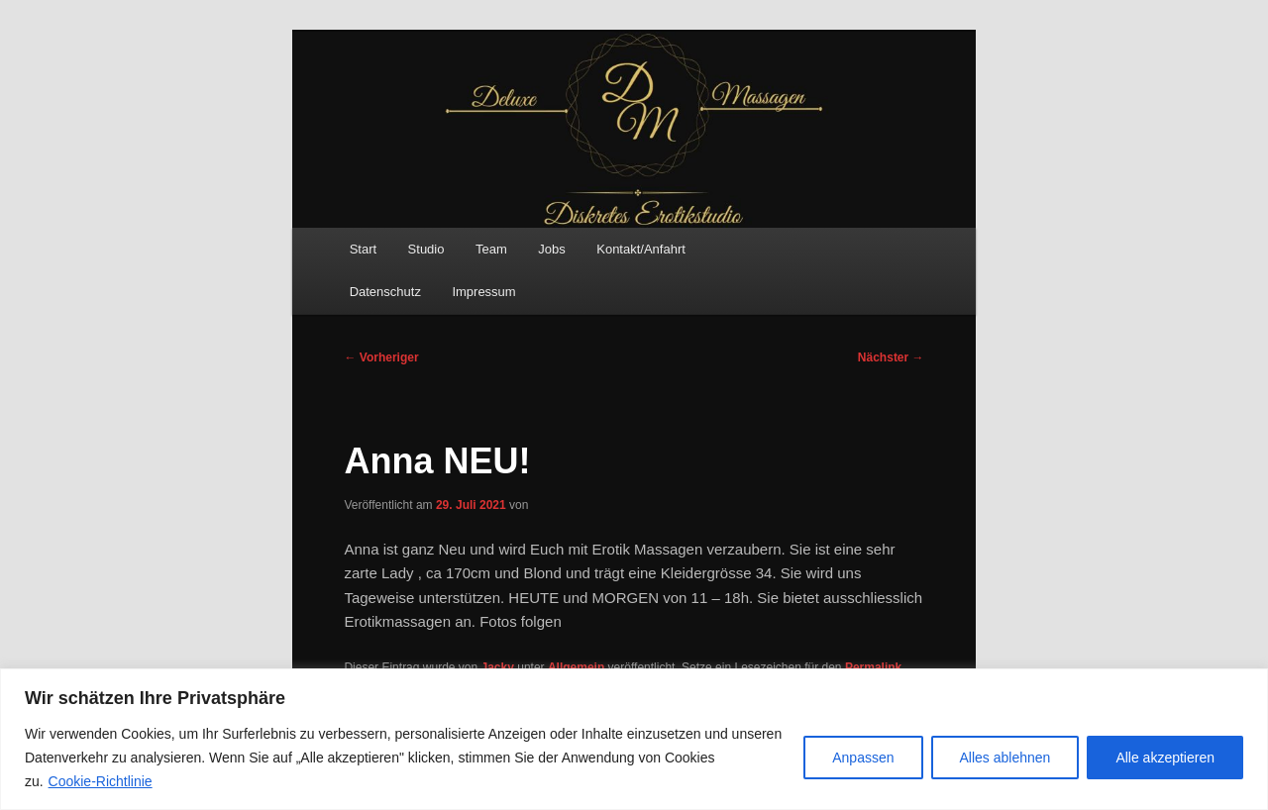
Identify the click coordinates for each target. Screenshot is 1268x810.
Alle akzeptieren (1165, 757)
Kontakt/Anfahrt (641, 249)
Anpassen (863, 757)
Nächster (891, 357)
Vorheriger (381, 357)
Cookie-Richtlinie (101, 781)
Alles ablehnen (1005, 757)
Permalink (873, 667)
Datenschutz (385, 291)
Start (363, 249)
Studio (426, 249)
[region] (634, 739)
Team (491, 249)
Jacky (497, 667)
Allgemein (576, 667)
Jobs (551, 249)
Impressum (483, 291)
